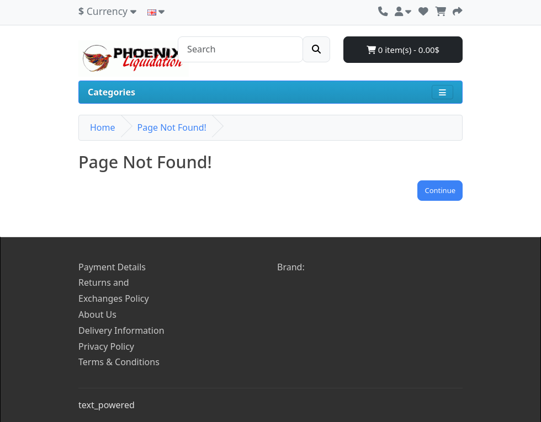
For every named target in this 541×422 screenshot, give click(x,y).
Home (102, 127)
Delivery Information (121, 330)
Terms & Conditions (119, 362)
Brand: (291, 267)
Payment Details (112, 267)
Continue (440, 190)
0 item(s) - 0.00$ (403, 49)
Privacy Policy (106, 346)
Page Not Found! (171, 127)
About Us (97, 314)
